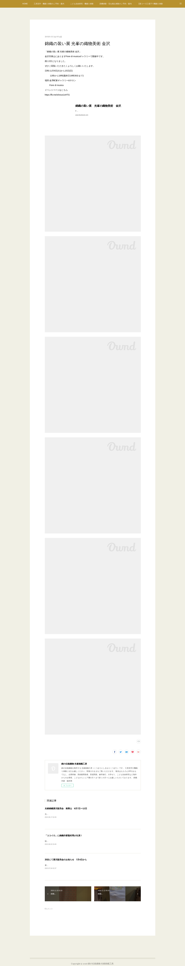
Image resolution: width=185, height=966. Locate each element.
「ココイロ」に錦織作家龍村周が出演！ (63, 835)
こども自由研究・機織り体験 (81, 4)
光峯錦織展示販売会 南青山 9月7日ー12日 (66, 808)
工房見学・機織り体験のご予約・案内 (49, 4)
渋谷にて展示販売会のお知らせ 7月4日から (66, 860)
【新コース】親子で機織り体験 (150, 4)
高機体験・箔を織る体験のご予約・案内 (115, 4)
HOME (25, 4)
